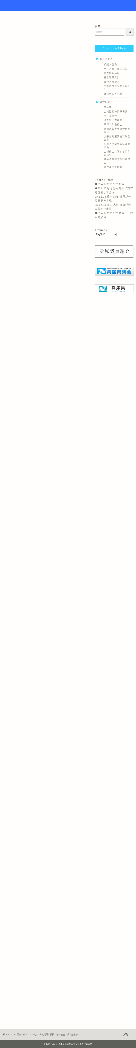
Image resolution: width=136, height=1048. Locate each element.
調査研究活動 (112, 73)
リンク (90, 15)
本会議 (108, 107)
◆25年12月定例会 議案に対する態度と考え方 (114, 190)
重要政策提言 (112, 81)
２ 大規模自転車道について (48, 87)
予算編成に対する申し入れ (117, 87)
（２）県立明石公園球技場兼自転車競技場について (55, 78)
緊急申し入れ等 (113, 93)
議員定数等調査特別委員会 (117, 130)
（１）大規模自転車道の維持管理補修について (55, 93)
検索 (97, 26)
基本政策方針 (112, 77)
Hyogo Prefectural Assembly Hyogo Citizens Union (68, 5)
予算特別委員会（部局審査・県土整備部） (48, 59)
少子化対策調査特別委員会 (117, 137)
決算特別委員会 (113, 120)
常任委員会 (110, 115)
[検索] (130, 32)
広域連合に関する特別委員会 (117, 153)
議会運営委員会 (113, 166)
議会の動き (8, 30)
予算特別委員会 (11, 943)
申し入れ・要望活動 (116, 68)
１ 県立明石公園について (47, 64)
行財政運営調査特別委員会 (117, 145)
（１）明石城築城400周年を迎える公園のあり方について (55, 71)
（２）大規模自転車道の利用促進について (55, 101)
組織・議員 (110, 64)
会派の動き (106, 59)
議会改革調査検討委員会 (117, 160)
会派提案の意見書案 (116, 111)
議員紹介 (72, 15)
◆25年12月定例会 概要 (109, 184)
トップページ (50, 15)
